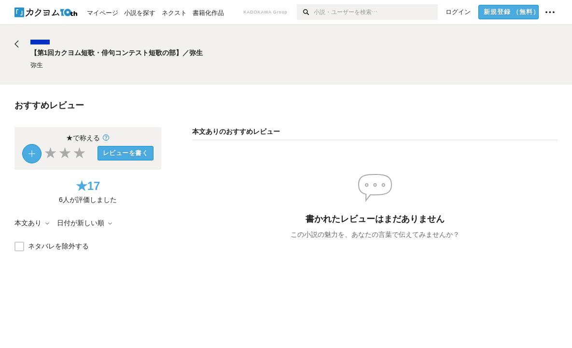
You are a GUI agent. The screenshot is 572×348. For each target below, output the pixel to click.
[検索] (305, 12)
